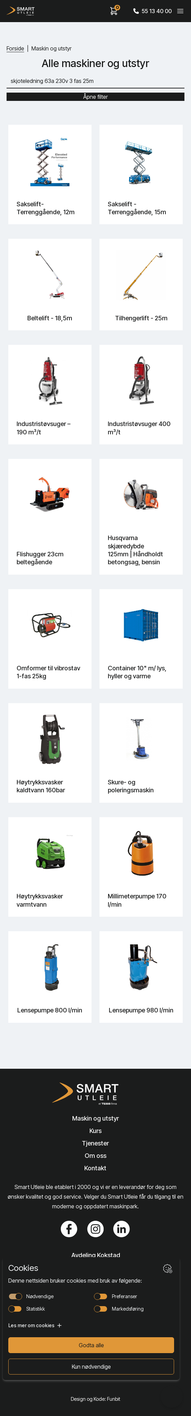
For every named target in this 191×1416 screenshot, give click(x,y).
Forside (15, 48)
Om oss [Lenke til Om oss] (95, 1155)
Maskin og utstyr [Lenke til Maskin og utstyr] (95, 1118)
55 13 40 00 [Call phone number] (152, 11)
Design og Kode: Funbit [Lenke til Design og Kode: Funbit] (95, 1399)
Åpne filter (95, 96)
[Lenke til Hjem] (95, 1094)
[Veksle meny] (180, 11)
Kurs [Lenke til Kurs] (95, 1130)
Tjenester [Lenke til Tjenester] (95, 1143)
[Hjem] (21, 11)
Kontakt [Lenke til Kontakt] (95, 1168)
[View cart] (114, 11)
